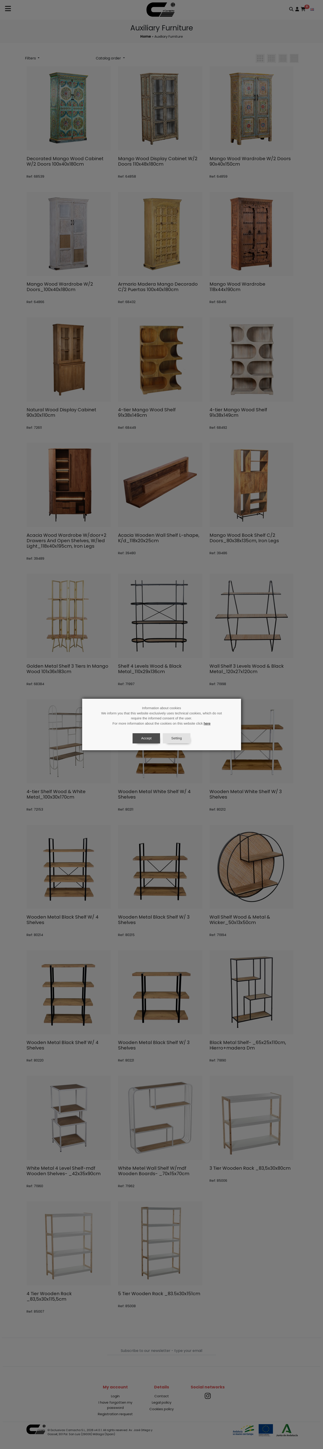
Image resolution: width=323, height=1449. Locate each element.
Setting (176, 738)
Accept (146, 738)
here (207, 723)
